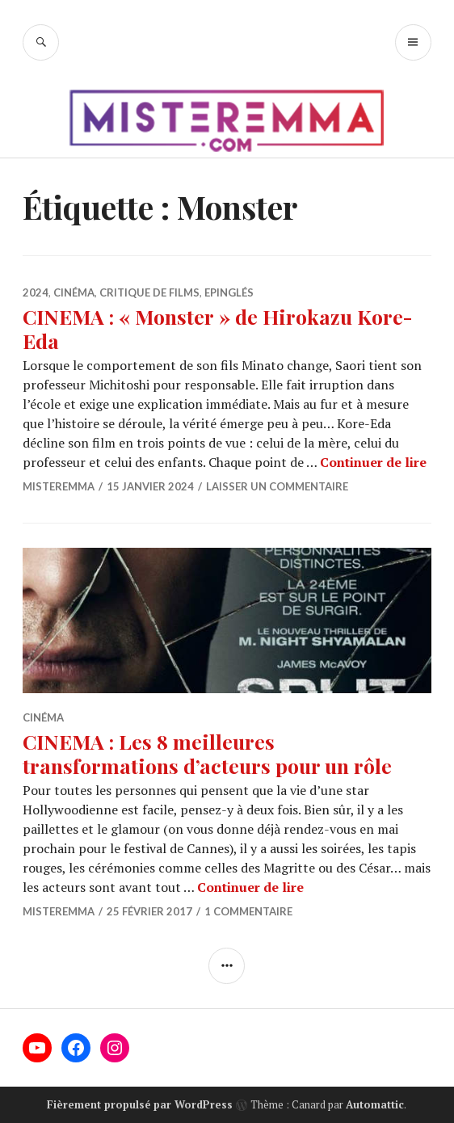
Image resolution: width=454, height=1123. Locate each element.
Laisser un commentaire (277, 486)
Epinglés (229, 292)
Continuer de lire (373, 462)
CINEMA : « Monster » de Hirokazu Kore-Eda (218, 328)
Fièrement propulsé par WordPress (140, 1104)
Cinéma (74, 292)
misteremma (59, 486)
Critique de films (149, 292)
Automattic (375, 1104)
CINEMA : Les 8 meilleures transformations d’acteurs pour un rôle (207, 753)
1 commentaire (248, 911)
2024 (35, 292)
